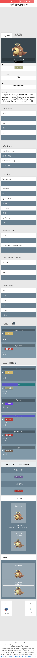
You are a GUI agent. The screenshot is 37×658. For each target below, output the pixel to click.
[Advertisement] (18, 18)
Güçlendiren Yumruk (18, 431)
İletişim (24, 656)
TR (35, 1)
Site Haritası (32, 656)
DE (24, 1)
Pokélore (18, 656)
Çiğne (18, 447)
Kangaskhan (18, 34)
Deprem (18, 369)
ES (26, 1)
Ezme (18, 384)
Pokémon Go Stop (18, 5)
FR (29, 1)
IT (32, 1)
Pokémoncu (9, 656)
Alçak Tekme (18, 345)
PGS (3, 656)
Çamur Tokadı (18, 330)
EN (20, 1)
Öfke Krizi (18, 400)
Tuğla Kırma (18, 416)
